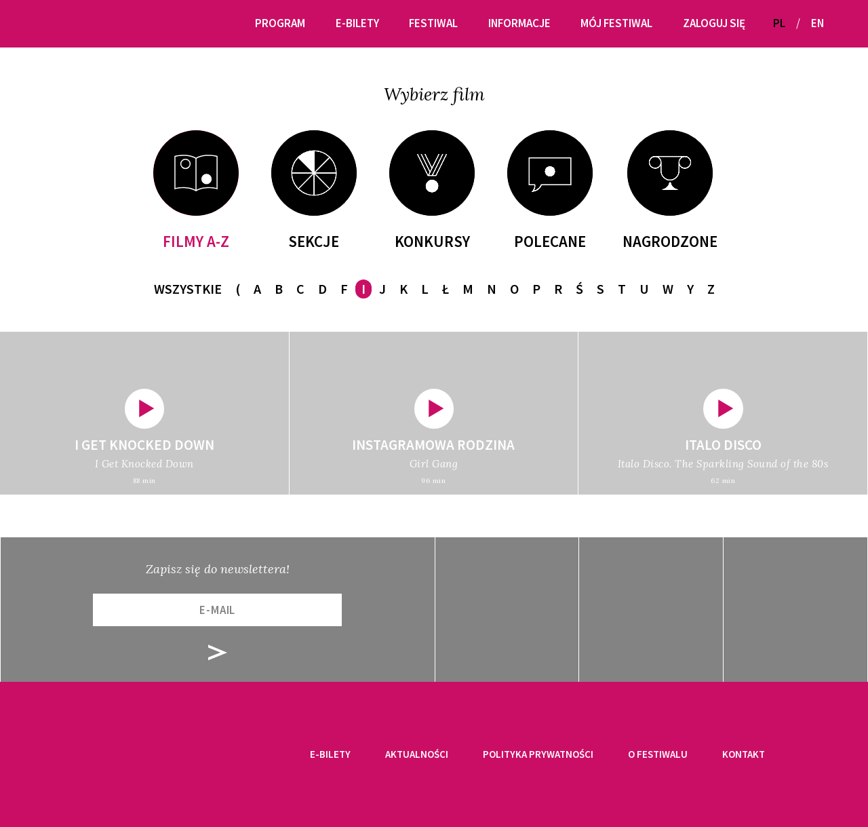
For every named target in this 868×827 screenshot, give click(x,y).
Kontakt (743, 754)
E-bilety (330, 754)
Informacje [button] (519, 23)
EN (817, 23)
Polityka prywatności (538, 754)
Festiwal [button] (433, 23)
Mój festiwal (616, 23)
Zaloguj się (714, 23)
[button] (839, 23)
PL (779, 23)
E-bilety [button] (357, 23)
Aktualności (416, 754)
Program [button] (280, 23)
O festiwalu (658, 754)
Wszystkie (188, 288)
